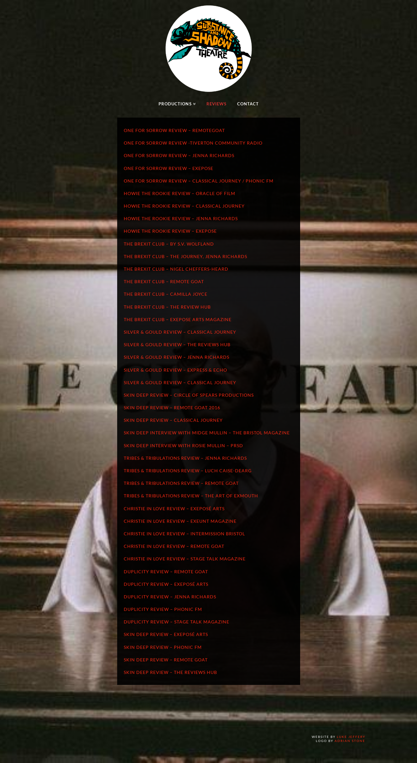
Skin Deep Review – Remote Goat (166, 659)
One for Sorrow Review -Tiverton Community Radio (193, 143)
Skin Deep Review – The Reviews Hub (170, 672)
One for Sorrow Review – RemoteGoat (174, 130)
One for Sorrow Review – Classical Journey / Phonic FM (199, 180)
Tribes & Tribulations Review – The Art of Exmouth (191, 495)
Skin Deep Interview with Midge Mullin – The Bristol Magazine (207, 432)
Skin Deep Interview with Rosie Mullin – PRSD (183, 445)
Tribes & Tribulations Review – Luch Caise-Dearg (188, 470)
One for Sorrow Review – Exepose (168, 168)
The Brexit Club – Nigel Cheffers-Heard (176, 269)
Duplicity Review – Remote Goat (166, 571)
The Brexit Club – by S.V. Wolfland (169, 243)
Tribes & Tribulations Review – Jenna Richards (185, 458)
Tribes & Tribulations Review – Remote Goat (181, 483)
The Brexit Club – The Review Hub (167, 307)
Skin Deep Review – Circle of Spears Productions (189, 395)
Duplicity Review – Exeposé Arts (166, 584)
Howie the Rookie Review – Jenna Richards (181, 218)
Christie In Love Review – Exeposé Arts (174, 508)
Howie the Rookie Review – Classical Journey (184, 206)
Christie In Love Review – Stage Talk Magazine (185, 558)
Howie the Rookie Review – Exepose (170, 231)
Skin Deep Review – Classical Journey (173, 420)
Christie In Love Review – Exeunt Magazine (180, 521)
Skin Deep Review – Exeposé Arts (166, 634)
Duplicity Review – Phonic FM (163, 609)
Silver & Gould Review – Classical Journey (180, 332)
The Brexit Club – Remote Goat (164, 281)
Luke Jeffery (351, 737)
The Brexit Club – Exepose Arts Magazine (178, 319)
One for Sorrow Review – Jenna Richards (179, 155)
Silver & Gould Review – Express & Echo (175, 370)
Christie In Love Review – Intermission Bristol (184, 533)
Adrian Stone (350, 741)
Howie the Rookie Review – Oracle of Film (179, 193)
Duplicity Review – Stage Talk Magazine (176, 621)
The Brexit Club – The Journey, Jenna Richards (185, 256)
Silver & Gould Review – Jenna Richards (176, 357)
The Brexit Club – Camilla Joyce (165, 294)
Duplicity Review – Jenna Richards (170, 596)
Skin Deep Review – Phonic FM (163, 647)
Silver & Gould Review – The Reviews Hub (177, 344)
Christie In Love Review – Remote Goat (174, 546)
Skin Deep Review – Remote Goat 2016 (172, 407)
